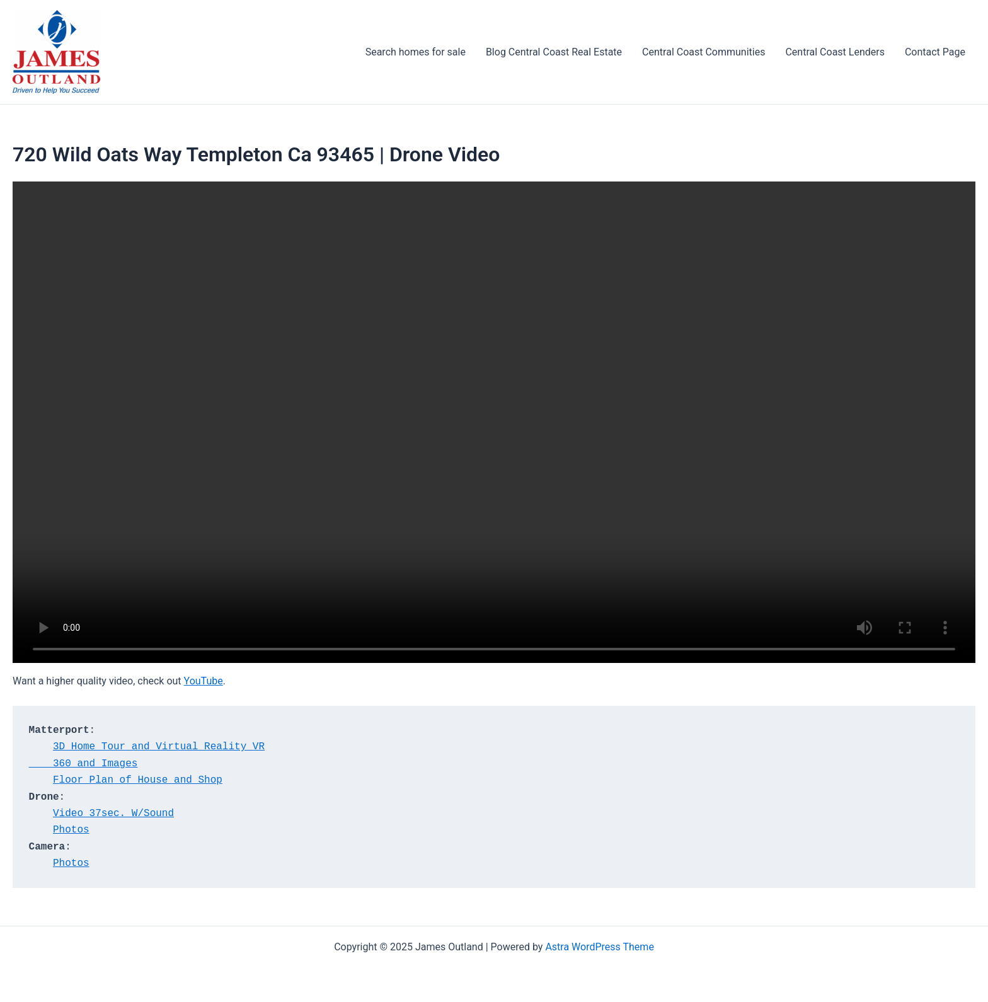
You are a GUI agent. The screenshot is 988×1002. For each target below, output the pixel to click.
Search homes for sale (415, 52)
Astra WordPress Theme (599, 947)
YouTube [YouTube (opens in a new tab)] (203, 681)
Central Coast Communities (703, 52)
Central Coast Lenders (834, 52)
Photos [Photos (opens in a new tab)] (71, 830)
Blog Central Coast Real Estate (554, 52)
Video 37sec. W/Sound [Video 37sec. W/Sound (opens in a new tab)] (113, 813)
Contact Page (935, 52)
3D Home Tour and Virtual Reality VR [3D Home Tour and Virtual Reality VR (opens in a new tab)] (159, 746)
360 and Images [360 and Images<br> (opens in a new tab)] (83, 763)
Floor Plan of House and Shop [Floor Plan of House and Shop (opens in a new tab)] (137, 780)
